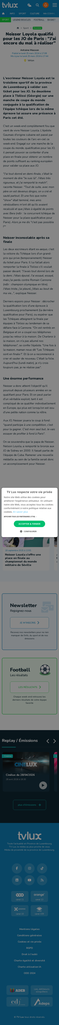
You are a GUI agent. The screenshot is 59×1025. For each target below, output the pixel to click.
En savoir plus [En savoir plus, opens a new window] (20, 511)
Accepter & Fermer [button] (29, 523)
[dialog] (29, 512)
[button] (29, 516)
